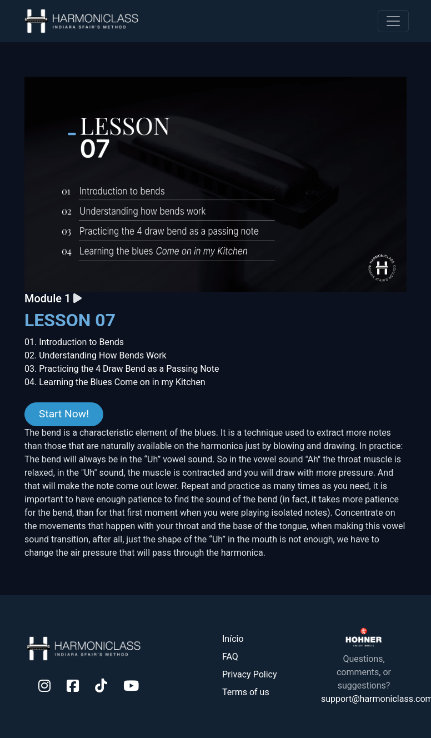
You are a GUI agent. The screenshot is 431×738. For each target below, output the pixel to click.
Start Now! (64, 413)
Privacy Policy (249, 674)
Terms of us (245, 692)
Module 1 (48, 298)
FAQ (230, 656)
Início (233, 639)
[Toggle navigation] (393, 21)
